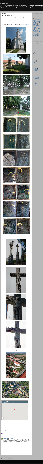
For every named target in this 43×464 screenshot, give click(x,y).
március (36, 82)
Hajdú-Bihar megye (35, 33)
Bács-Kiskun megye (35, 22)
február (36, 83)
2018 (34, 59)
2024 (34, 52)
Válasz (4, 442)
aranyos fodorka (5, 438)
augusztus (36, 70)
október (36, 68)
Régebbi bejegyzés (27, 456)
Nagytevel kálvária (37, 77)
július (35, 71)
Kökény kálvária (37, 78)
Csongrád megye (35, 29)
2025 (34, 51)
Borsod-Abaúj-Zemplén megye (37, 25)
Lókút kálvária (36, 76)
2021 (34, 55)
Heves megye (35, 34)
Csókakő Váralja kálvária (36, 28)
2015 (34, 62)
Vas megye (34, 44)
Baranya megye (35, 23)
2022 (34, 54)
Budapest (34, 27)
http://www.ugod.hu (26, 24)
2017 (34, 60)
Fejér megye (34, 30)
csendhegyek (4, 4)
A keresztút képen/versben (36, 21)
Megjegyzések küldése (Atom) (9, 458)
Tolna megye (34, 43)
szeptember (36, 69)
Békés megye (35, 24)
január (36, 84)
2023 (34, 53)
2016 (34, 61)
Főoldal (16, 456)
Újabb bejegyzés (4, 456)
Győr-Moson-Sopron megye (36, 31)
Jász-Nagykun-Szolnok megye (37, 35)
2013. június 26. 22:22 (12, 438)
